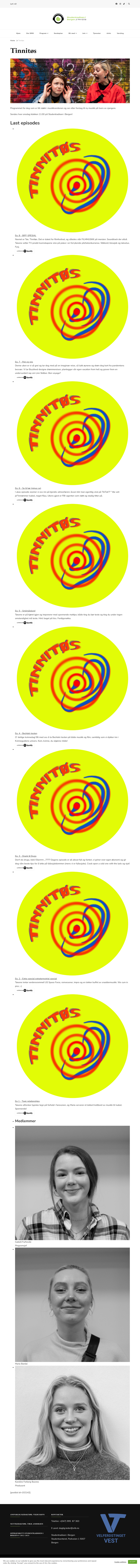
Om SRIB (30, 33)
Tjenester (97, 33)
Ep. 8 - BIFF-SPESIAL (25, 235)
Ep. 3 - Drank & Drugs (25, 856)
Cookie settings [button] (120, 1562)
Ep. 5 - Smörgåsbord (25, 610)
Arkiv (109, 33)
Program (43, 33)
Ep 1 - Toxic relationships (27, 1101)
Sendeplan (58, 33)
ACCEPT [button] (132, 1562)
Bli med (72, 33)
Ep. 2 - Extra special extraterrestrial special (36, 978)
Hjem (18, 33)
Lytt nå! (13, 4)
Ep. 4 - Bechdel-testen (26, 733)
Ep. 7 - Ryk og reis (24, 361)
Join (84, 33)
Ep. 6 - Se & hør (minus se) (28, 488)
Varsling (120, 33)
